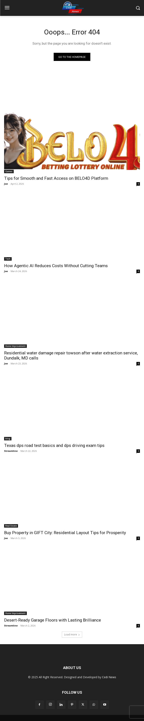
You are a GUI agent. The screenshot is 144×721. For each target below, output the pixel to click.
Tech (7, 258)
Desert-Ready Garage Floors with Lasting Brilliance (52, 620)
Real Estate (11, 525)
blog (7, 438)
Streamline (11, 450)
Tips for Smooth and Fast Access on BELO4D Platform (56, 178)
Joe (6, 183)
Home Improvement (15, 346)
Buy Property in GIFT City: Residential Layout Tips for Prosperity (65, 532)
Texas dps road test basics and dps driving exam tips (54, 445)
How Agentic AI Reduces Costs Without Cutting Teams (56, 265)
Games (8, 171)
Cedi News (109, 677)
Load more (72, 634)
